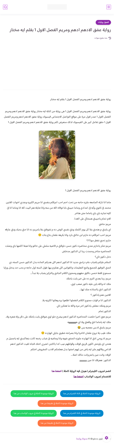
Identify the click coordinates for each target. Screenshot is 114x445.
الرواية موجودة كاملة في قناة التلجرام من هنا (81, 394)
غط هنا (55, 371)
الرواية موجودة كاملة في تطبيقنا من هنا (57, 403)
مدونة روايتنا (82, 439)
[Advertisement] (57, 62)
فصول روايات (103, 22)
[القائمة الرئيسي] (108, 7)
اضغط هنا (78, 377)
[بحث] (5, 7)
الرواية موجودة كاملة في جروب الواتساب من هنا (34, 394)
